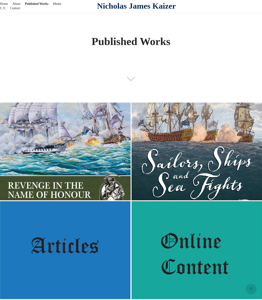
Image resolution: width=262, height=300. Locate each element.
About (16, 4)
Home (4, 4)
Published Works (36, 4)
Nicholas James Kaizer (136, 5)
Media (57, 4)
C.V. (3, 8)
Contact (15, 8)
